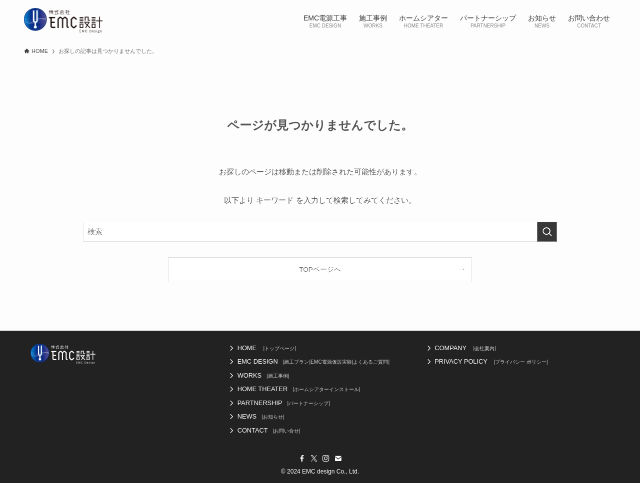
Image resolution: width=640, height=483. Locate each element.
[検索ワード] (320, 232)
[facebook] (302, 458)
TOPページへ (320, 269)
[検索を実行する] (547, 232)
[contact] (338, 458)
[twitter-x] (314, 458)
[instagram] (326, 458)
